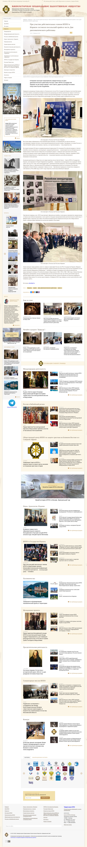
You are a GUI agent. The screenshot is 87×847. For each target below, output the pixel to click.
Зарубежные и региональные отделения (11, 56)
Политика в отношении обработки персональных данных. (23, 837)
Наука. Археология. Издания (11, 39)
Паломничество (8, 41)
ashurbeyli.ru (32, 283)
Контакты (6, 75)
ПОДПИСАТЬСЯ (45, 797)
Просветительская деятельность (12, 47)
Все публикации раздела (76, 395)
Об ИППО (6, 23)
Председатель (7, 31)
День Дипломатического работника (47, 288)
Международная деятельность (11, 34)
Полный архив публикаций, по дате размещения (72, 809)
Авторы (45, 817)
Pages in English (8, 77)
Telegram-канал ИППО (12, 407)
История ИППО (8, 813)
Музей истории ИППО (9, 72)
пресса (60, 288)
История (6, 26)
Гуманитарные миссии (9, 44)
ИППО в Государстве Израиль (11, 59)
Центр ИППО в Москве (69, 814)
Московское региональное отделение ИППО (29, 815)
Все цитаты (17, 325)
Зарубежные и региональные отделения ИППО (30, 819)
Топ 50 (18, 397)
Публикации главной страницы (55, 363)
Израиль (29, 288)
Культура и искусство (9, 70)
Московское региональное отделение (10, 52)
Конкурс (6, 80)
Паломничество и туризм (29, 808)
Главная (6, 21)
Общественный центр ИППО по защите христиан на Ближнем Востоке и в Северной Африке (12, 66)
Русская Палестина (9, 62)
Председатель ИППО (10, 815)
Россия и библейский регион (11, 36)
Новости (6, 29)
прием (34, 288)
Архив (18, 138)
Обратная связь (68, 824)
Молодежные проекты (9, 49)
